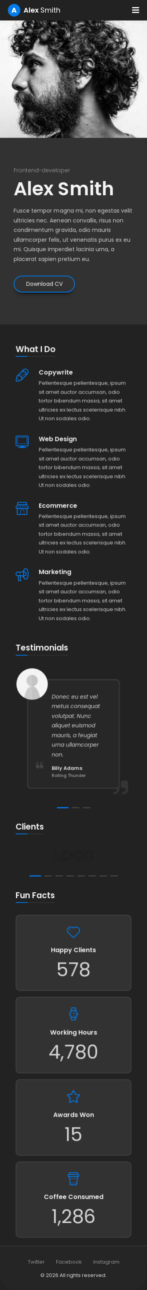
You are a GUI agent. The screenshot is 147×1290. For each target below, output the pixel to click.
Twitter (36, 1262)
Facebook (69, 1262)
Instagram (106, 1262)
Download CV (43, 271)
